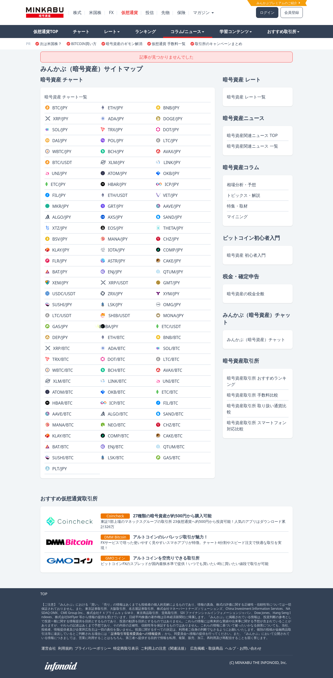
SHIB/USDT (119, 315)
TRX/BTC (60, 359)
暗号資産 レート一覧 (246, 97)
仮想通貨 (129, 12)
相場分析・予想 (241, 184)
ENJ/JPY (115, 272)
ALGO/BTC (118, 414)
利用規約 (65, 648)
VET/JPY (170, 195)
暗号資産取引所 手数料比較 (252, 395)
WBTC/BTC (62, 370)
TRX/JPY (115, 130)
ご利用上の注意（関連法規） (164, 648)
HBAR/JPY (117, 184)
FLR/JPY (59, 261)
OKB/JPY (171, 173)
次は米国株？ (51, 43)
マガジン (203, 12)
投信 (149, 12)
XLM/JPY (116, 162)
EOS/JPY (115, 228)
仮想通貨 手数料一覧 (168, 43)
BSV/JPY (59, 239)
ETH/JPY (115, 108)
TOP (43, 593)
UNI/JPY (59, 173)
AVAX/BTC (172, 370)
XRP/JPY (60, 119)
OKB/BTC (116, 392)
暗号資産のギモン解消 (124, 43)
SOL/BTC (171, 348)
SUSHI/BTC (63, 458)
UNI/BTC (171, 381)
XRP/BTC (61, 348)
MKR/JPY (60, 206)
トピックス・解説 (243, 195)
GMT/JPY (171, 283)
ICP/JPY (172, 184)
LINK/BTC (117, 381)
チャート (81, 31)
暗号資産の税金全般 (245, 294)
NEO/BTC (117, 425)
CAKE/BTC (172, 436)
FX (111, 12)
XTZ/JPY (59, 228)
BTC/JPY (59, 108)
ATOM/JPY (117, 173)
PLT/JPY (59, 469)
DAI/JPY (59, 140)
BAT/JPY (59, 272)
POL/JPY (115, 140)
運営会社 (48, 648)
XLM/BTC (62, 381)
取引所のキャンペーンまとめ (218, 43)
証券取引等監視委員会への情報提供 (136, 633)
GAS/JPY (60, 326)
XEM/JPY (60, 283)
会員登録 (291, 12)
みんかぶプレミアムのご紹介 (278, 3)
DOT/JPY (171, 130)
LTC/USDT (61, 315)
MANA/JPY (117, 239)
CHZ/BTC (171, 425)
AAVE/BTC (61, 414)
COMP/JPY (173, 250)
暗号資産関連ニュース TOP (252, 135)
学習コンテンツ (236, 31)
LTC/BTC (171, 359)
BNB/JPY (171, 108)
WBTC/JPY (61, 151)
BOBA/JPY (108, 326)
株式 (77, 12)
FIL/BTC (170, 403)
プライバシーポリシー (93, 648)
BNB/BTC (172, 337)
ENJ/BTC (115, 447)
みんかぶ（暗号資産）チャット (256, 339)
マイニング (237, 216)
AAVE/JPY (172, 206)
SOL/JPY (60, 130)
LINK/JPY (172, 162)
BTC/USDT (62, 162)
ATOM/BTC (62, 392)
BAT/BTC (60, 447)
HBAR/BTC (62, 403)
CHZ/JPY (171, 239)
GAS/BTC (171, 458)
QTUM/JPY (173, 272)
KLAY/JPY (60, 250)
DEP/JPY (60, 337)
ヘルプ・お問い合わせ (243, 648)
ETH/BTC (116, 337)
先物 (165, 12)
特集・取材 (237, 206)
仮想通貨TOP (45, 31)
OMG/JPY (172, 304)
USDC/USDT (63, 294)
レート (112, 31)
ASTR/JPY (116, 261)
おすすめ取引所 (283, 31)
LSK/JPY (115, 304)
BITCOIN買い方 (84, 43)
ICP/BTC (117, 403)
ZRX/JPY (115, 294)
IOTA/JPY (116, 250)
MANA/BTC (63, 425)
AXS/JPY (115, 217)
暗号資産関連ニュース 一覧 (252, 146)
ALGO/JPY (61, 217)
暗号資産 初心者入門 (246, 255)
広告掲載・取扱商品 (206, 648)
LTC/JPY (170, 140)
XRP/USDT (118, 283)
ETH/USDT (117, 195)
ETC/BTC (170, 392)
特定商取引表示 (126, 648)
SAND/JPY (172, 217)
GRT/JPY (115, 206)
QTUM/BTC (173, 447)
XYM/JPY (171, 294)
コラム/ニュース (187, 31)
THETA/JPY (173, 228)
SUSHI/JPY (62, 304)
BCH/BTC (116, 370)
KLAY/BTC (61, 436)
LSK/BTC (116, 458)
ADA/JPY (116, 119)
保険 (181, 12)
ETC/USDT (171, 326)
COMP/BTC (118, 436)
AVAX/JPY (172, 151)
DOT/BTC (116, 359)
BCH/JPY (116, 151)
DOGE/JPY (172, 119)
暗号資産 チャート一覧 (65, 97)
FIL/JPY (59, 195)
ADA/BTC (116, 348)
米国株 (95, 12)
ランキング (145, 31)
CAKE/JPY (172, 261)
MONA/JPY (173, 315)
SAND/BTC (173, 414)
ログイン (267, 12)
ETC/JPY (58, 184)
